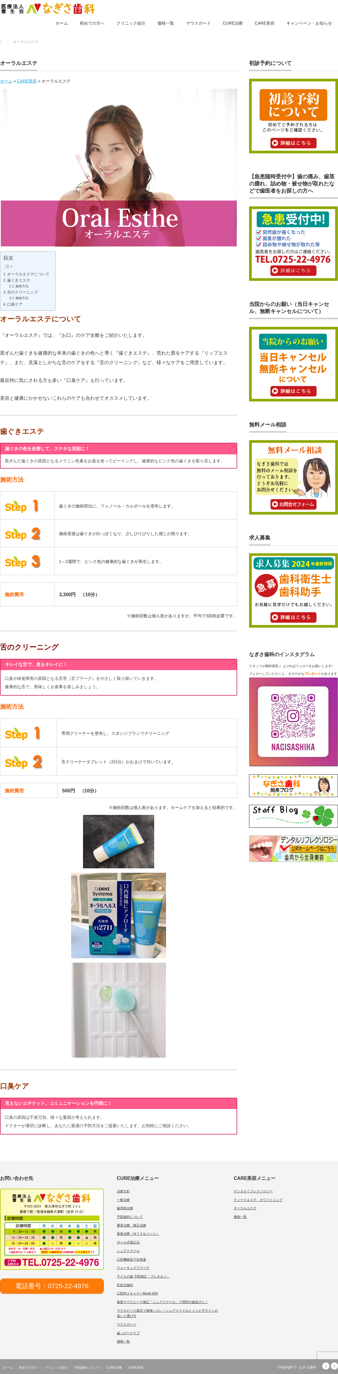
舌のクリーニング (22, 292)
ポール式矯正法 (128, 1242)
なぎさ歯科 (307, 1367)
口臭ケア (15, 304)
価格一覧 (165, 23)
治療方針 (123, 1191)
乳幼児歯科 (125, 1285)
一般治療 (123, 1200)
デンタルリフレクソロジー (253, 1191)
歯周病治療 (125, 1208)
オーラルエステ (245, 1208)
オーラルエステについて (28, 274)
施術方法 (21, 286)
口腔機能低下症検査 (131, 1259)
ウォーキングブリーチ (133, 1268)
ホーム (61, 23)
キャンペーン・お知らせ (309, 23)
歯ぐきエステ (18, 280)
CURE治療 (233, 23)
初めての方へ (92, 23)
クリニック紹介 (131, 23)
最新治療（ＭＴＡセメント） (138, 1233)
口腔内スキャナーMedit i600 (137, 1293)
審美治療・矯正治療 (131, 1225)
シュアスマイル (128, 1251)
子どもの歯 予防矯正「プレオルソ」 (143, 1276)
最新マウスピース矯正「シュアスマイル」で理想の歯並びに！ (162, 1302)
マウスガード (198, 23)
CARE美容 (265, 23)
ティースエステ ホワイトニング (258, 1200)
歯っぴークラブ (128, 1333)
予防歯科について (130, 1216)
